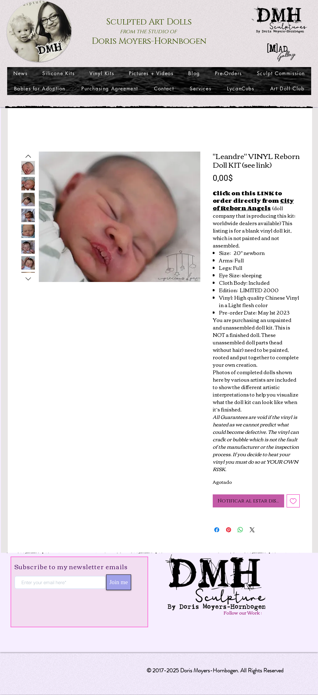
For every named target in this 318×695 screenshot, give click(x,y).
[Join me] (118, 582)
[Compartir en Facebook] (216, 530)
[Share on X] (252, 530)
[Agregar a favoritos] (293, 500)
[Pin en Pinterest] (228, 530)
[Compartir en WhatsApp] (240, 530)
